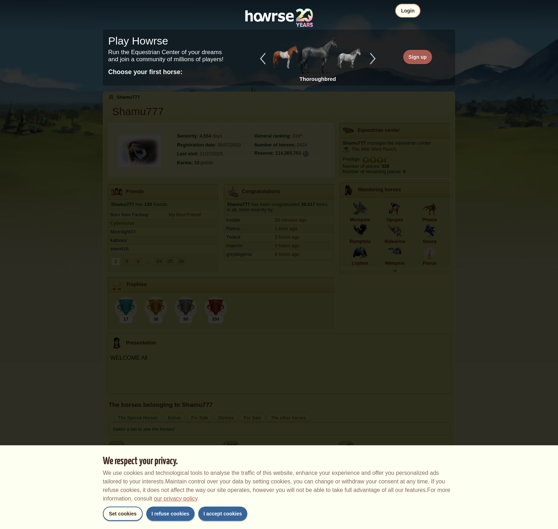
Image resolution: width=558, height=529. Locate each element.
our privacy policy (175, 499)
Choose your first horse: (145, 72)
